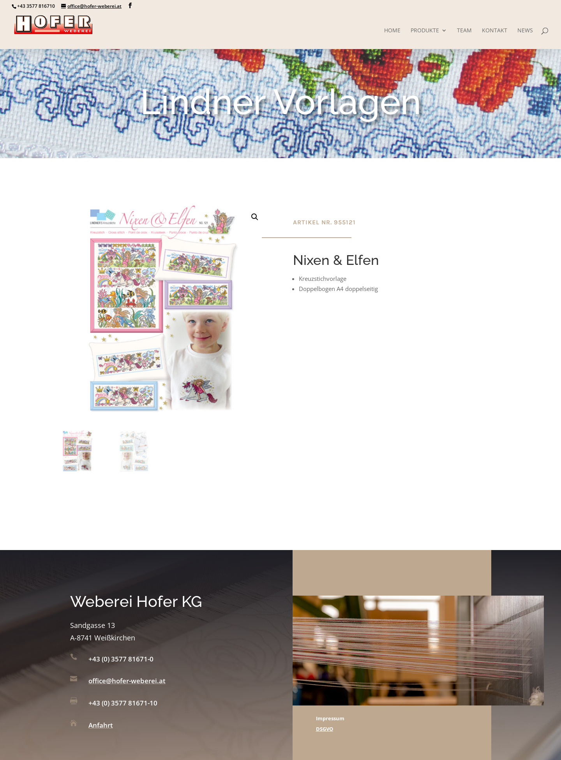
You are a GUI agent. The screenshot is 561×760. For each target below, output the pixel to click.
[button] (255, 217)
